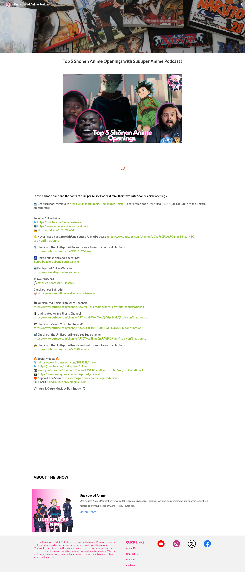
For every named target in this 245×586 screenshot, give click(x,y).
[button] (241, 4)
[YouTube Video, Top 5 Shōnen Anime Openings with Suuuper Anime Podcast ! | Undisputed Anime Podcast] (122, 432)
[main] (122, 61)
